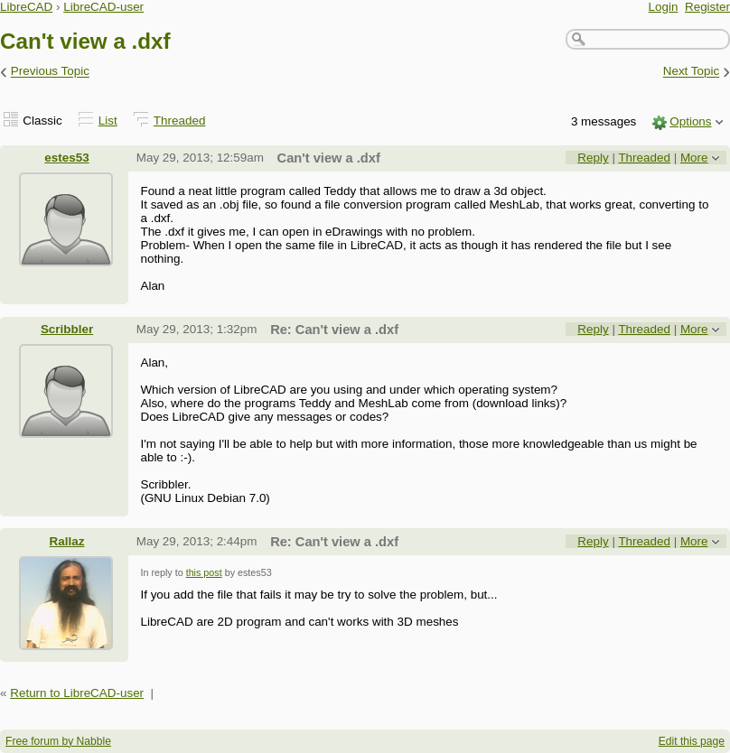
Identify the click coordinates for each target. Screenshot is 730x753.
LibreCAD (26, 7)
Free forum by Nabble (58, 741)
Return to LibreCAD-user (77, 693)
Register (707, 7)
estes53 (66, 157)
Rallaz (67, 541)
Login (664, 7)
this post (204, 572)
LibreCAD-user (103, 7)
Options (690, 121)
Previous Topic (50, 72)
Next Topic (691, 72)
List (107, 120)
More (694, 157)
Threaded (180, 120)
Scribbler (67, 329)
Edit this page (692, 741)
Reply (592, 157)
